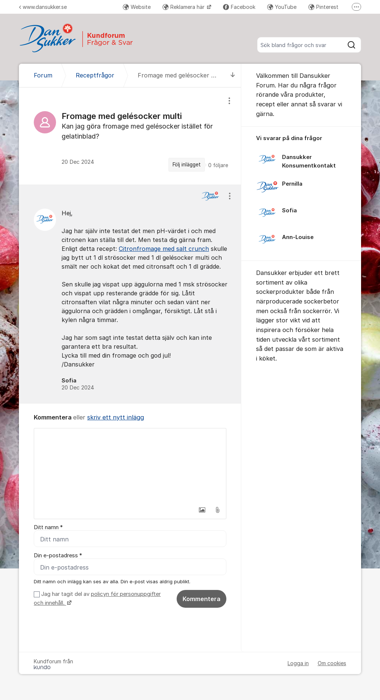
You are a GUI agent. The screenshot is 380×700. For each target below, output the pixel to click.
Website (137, 7)
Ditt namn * (48, 527)
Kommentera (201, 599)
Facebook (239, 7)
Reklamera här (184, 7)
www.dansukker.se (43, 7)
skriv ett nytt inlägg (115, 417)
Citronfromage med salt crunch (164, 248)
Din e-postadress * (58, 555)
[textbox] (130, 465)
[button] (202, 509)
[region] (130, 135)
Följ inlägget (187, 164)
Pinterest (323, 7)
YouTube (282, 7)
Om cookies (332, 663)
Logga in (298, 663)
